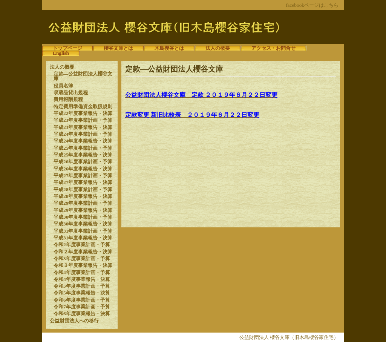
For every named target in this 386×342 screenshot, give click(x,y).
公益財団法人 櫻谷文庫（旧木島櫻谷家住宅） (289, 337)
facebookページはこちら (312, 5)
